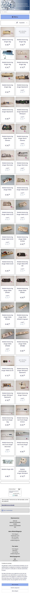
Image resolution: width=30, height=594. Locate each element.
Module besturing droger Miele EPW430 (7, 344)
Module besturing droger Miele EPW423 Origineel (22, 317)
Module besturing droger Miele (7, 189)
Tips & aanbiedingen (7, 510)
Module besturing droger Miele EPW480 (22, 344)
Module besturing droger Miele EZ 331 (7, 369)
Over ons (15, 520)
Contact (15, 524)
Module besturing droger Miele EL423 (7, 263)
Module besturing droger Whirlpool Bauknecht (22, 370)
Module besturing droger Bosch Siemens (7, 138)
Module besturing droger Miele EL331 (22, 213)
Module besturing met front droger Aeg (7, 420)
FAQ (15, 527)
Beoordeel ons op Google (8, 505)
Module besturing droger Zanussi (22, 394)
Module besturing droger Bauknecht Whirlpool (22, 112)
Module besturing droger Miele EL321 (22, 189)
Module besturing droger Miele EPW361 (7, 290)
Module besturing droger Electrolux (7, 164)
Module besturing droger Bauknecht (22, 86)
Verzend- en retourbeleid (15, 525)
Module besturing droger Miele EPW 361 (22, 264)
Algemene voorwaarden (15, 522)
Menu (15, 17)
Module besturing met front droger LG (22, 444)
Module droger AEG (7, 469)
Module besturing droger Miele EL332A (22, 239)
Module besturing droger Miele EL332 (7, 238)
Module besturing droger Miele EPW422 (7, 317)
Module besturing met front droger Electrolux (7, 444)
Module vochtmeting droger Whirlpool (22, 471)
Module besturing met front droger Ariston (22, 420)
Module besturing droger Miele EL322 (7, 213)
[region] (15, 573)
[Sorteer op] (21, 22)
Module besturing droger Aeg (7, 40)
